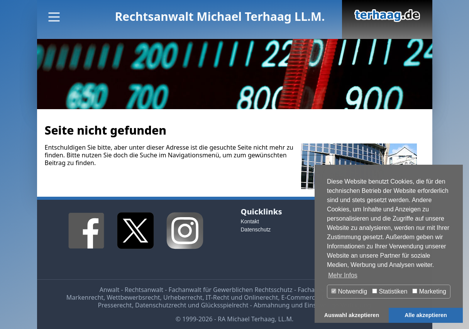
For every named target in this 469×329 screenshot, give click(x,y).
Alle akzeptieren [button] (426, 315)
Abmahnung (272, 305)
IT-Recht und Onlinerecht (242, 297)
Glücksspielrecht (224, 305)
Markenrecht (84, 297)
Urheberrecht (182, 297)
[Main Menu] (54, 17)
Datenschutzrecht (160, 305)
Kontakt (250, 221)
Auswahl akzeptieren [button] (351, 315)
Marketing (429, 291)
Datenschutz (256, 229)
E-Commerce (299, 297)
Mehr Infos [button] (342, 275)
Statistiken (389, 291)
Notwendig (349, 291)
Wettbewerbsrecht (133, 297)
